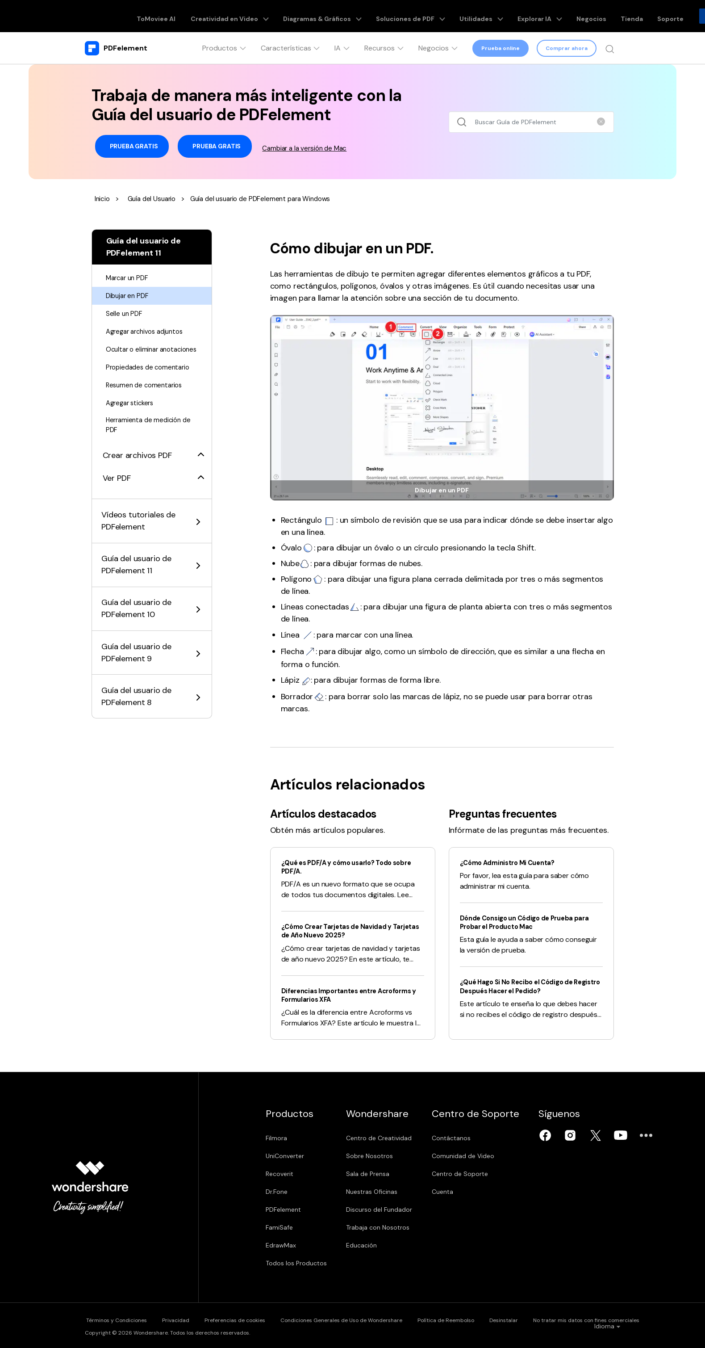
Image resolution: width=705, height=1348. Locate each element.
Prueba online (500, 48)
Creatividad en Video (241, 16)
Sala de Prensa (376, 1174)
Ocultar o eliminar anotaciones (134, 354)
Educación (370, 1245)
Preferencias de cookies (249, 1319)
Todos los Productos (296, 1263)
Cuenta (460, 1192)
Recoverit (279, 1174)
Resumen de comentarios (147, 395)
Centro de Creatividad (388, 1138)
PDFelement (283, 1209)
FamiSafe (279, 1227)
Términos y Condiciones (115, 1319)
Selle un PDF (125, 313)
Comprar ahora (566, 48)
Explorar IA (512, 16)
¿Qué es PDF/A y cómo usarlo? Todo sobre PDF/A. (343, 867)
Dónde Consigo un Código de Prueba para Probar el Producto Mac (531, 922)
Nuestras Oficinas (380, 1192)
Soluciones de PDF (400, 16)
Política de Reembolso (476, 1319)
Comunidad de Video (480, 1156)
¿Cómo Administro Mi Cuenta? (512, 862)
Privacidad (182, 1319)
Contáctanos (468, 1138)
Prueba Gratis (132, 146)
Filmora (276, 1138)
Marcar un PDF (129, 277)
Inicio (103, 198)
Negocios (557, 16)
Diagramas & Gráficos (322, 16)
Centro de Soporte (477, 1174)
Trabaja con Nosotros (386, 1227)
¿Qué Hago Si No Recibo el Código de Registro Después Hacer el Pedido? (522, 986)
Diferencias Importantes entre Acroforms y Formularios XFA (334, 995)
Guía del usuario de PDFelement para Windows (269, 198)
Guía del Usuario (154, 198)
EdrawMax (281, 1245)
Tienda (591, 16)
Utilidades (461, 16)
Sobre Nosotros (378, 1156)
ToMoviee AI (176, 16)
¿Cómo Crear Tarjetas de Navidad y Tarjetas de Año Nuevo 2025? (342, 931)
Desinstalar (542, 1319)
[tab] (152, 462)
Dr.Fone (277, 1192)
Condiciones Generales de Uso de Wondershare (364, 1319)
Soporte (624, 16)
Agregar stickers (132, 413)
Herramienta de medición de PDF (151, 437)
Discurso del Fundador (388, 1209)
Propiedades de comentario (151, 377)
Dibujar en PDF (129, 295)
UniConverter (285, 1156)
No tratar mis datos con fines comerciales (633, 1319)
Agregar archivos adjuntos (148, 331)
